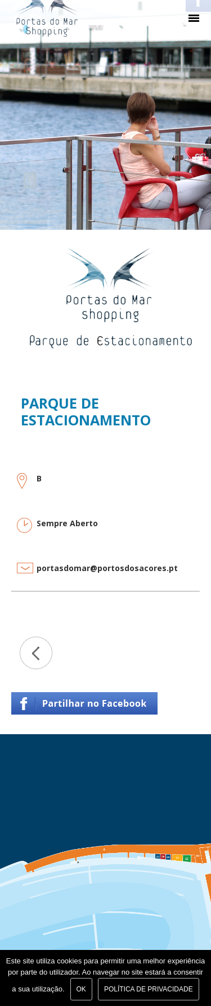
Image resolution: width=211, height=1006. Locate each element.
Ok (81, 989)
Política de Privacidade (148, 989)
